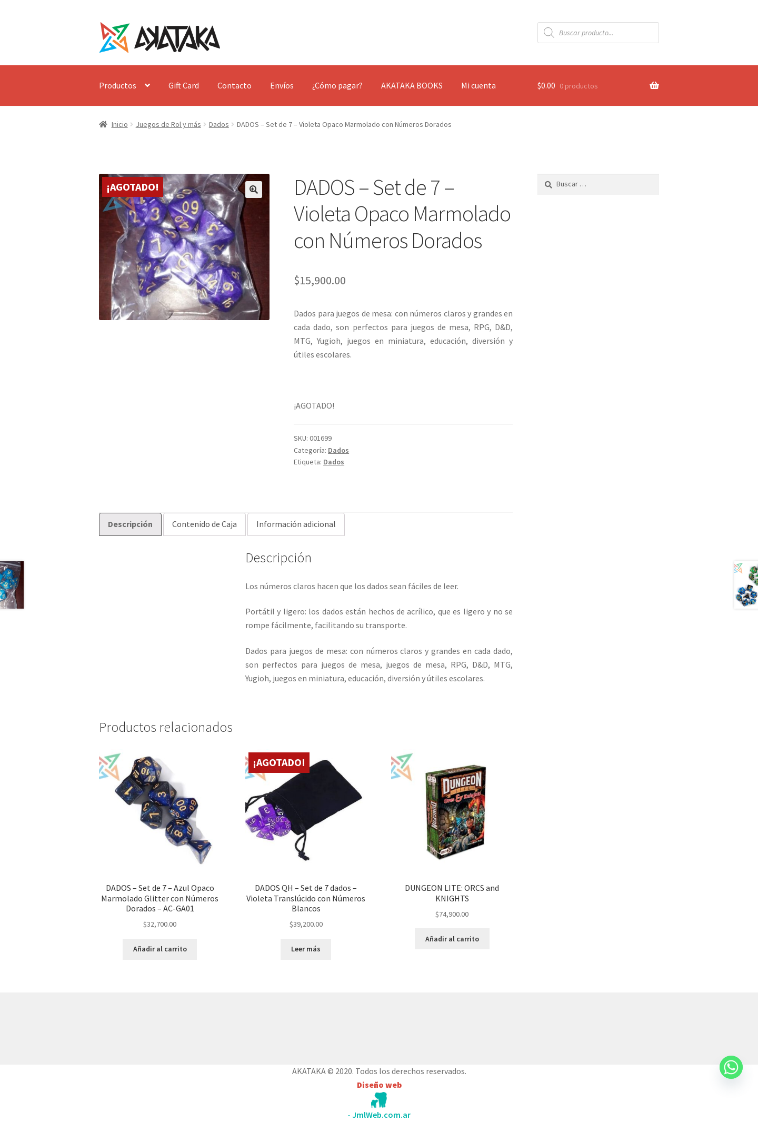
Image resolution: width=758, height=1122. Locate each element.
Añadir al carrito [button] (160, 949)
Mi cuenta (478, 85)
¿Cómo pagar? (337, 85)
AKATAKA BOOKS (412, 85)
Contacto (234, 85)
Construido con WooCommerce (155, 1026)
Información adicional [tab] (296, 524)
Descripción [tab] (130, 524)
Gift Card (183, 85)
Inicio (120, 124)
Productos (117, 85)
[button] (253, 189)
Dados (219, 124)
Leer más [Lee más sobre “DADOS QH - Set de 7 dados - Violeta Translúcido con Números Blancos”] (306, 949)
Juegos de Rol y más (168, 124)
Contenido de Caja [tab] (204, 524)
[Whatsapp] (731, 1077)
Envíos (282, 85)
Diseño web (379, 1084)
